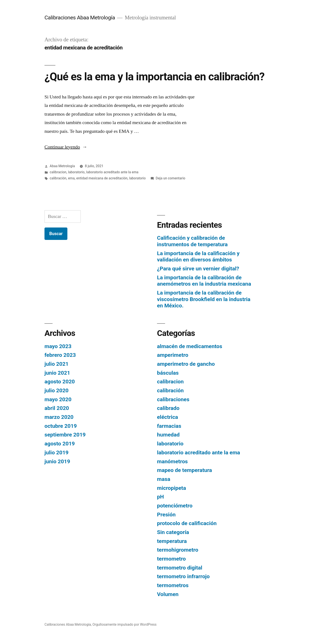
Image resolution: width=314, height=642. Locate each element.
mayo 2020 (58, 399)
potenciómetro (175, 505)
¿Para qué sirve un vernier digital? (198, 268)
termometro (171, 559)
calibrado (168, 408)
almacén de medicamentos (189, 346)
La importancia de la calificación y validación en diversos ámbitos (198, 256)
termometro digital (179, 567)
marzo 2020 (58, 417)
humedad (168, 434)
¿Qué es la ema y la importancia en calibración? (154, 76)
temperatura (172, 541)
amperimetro (172, 355)
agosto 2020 (59, 381)
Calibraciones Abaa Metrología (79, 17)
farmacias (169, 426)
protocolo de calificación (187, 523)
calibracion (58, 172)
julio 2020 (56, 390)
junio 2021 (57, 373)
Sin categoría (173, 532)
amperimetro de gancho (186, 364)
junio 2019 (57, 461)
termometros (173, 585)
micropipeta (171, 488)
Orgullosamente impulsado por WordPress (124, 624)
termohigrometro (177, 550)
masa (163, 479)
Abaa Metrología (62, 166)
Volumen (168, 594)
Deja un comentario (170, 178)
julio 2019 (56, 452)
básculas (168, 373)
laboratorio (76, 172)
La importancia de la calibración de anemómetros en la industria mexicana (204, 280)
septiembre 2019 (65, 434)
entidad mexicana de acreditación (102, 178)
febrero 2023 (60, 355)
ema (71, 178)
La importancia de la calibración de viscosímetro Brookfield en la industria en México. (203, 299)
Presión (166, 514)
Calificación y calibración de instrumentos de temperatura (192, 241)
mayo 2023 (58, 346)
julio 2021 (56, 364)
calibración (58, 178)
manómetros (172, 461)
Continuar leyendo (65, 147)
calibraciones (173, 399)
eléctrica (167, 417)
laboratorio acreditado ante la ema (112, 172)
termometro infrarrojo (183, 576)
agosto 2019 (59, 443)
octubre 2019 (60, 426)
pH (160, 497)
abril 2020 (56, 408)
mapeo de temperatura (184, 470)
